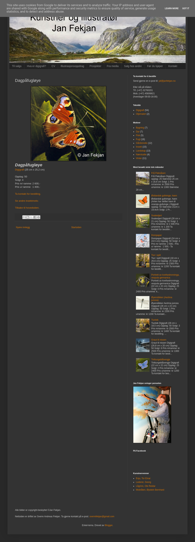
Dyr (138, 131)
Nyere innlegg (23, 227)
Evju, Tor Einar (143, 478)
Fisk (138, 135)
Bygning (140, 127)
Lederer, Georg (143, 482)
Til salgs (17, 66)
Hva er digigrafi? (36, 66)
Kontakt (172, 66)
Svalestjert (156, 215)
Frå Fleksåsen (158, 173)
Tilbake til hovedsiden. (27, 207)
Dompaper (156, 235)
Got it (185, 8)
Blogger (108, 525)
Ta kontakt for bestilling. (28, 193)
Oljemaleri (141, 114)
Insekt (139, 146)
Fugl (138, 139)
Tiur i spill (156, 255)
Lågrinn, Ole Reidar (145, 486)
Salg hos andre (133, 66)
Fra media (113, 66)
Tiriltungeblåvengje (160, 359)
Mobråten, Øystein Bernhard (150, 489)
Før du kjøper (155, 66)
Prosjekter (95, 66)
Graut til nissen (158, 339)
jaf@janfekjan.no (167, 81)
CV (53, 66)
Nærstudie (141, 154)
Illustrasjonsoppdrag (72, 66)
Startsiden (76, 227)
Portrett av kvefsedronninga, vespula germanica (165, 276)
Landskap (141, 150)
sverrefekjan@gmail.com (101, 516)
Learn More (172, 8)
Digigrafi (19, 169)
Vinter (139, 158)
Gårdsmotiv (141, 143)
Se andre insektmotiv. (27, 200)
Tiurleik (154, 320)
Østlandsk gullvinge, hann (164, 195)
